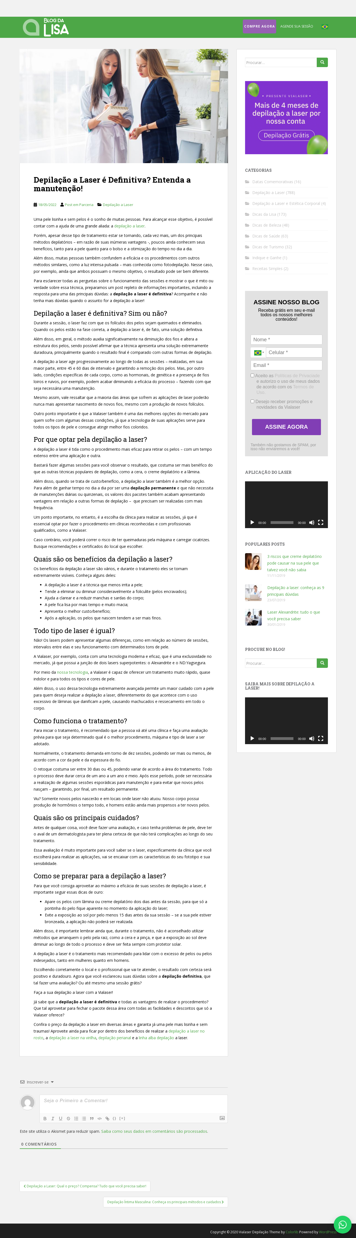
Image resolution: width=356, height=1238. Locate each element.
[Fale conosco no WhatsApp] (343, 1225)
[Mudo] (312, 522)
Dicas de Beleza (266, 225)
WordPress (328, 1232)
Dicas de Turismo (268, 246)
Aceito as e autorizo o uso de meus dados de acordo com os (285, 384)
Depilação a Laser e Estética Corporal (286, 203)
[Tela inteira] (320, 522)
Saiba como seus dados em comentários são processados (154, 1131)
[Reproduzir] (252, 522)
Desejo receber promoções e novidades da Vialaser (282, 404)
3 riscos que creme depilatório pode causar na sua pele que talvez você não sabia (294, 563)
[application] (286, 504)
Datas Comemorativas (272, 181)
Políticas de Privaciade (297, 375)
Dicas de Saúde (266, 236)
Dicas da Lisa (264, 214)
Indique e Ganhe (266, 257)
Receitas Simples (267, 268)
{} (115, 1118)
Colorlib (292, 1232)
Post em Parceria (79, 204)
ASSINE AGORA (286, 427)
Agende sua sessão (296, 26)
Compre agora (259, 26)
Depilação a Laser (118, 204)
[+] (122, 1118)
